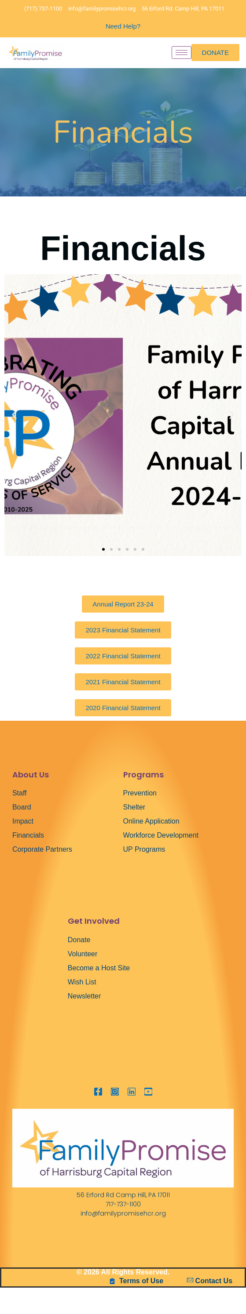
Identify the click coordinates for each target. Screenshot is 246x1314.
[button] (14, 415)
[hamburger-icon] (181, 52)
